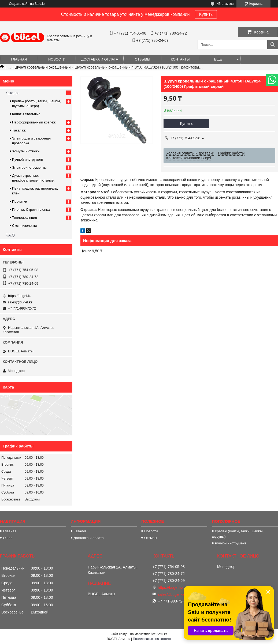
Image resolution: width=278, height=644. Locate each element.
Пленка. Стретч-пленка (31, 210)
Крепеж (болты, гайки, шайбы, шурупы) (238, 533)
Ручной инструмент (27, 159)
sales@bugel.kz (20, 302)
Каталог (12, 93)
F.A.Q (10, 235)
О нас (7, 538)
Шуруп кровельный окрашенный (43, 67)
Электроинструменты (29, 167)
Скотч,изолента (24, 226)
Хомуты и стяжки (25, 151)
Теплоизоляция (24, 218)
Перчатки (19, 201)
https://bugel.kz (19, 296)
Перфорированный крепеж (33, 122)
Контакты (180, 59)
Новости (56, 59)
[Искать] (272, 44)
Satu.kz (162, 634)
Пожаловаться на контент (152, 639)
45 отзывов (225, 4)
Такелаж (19, 130)
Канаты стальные (26, 114)
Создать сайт (19, 4)
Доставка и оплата (99, 59)
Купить (206, 14)
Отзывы (142, 59)
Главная (19, 59)
